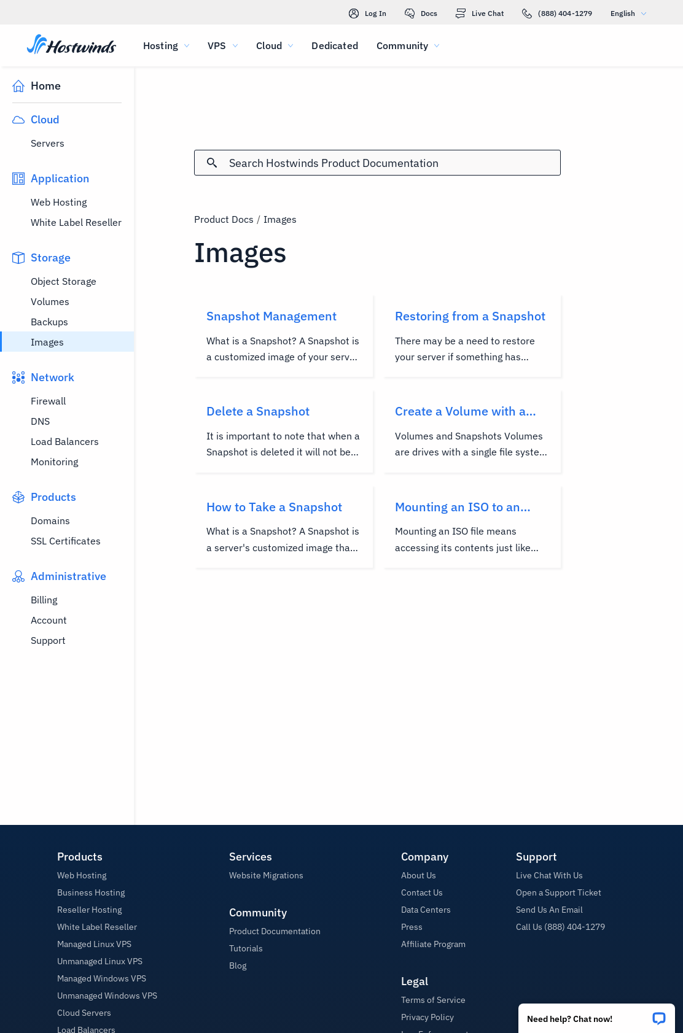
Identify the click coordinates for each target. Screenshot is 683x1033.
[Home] (72, 45)
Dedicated (334, 45)
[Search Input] (395, 163)
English (631, 13)
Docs (421, 13)
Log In (367, 13)
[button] (596, 1014)
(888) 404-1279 (557, 13)
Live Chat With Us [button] (549, 875)
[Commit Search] (212, 162)
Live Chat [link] (480, 13)
